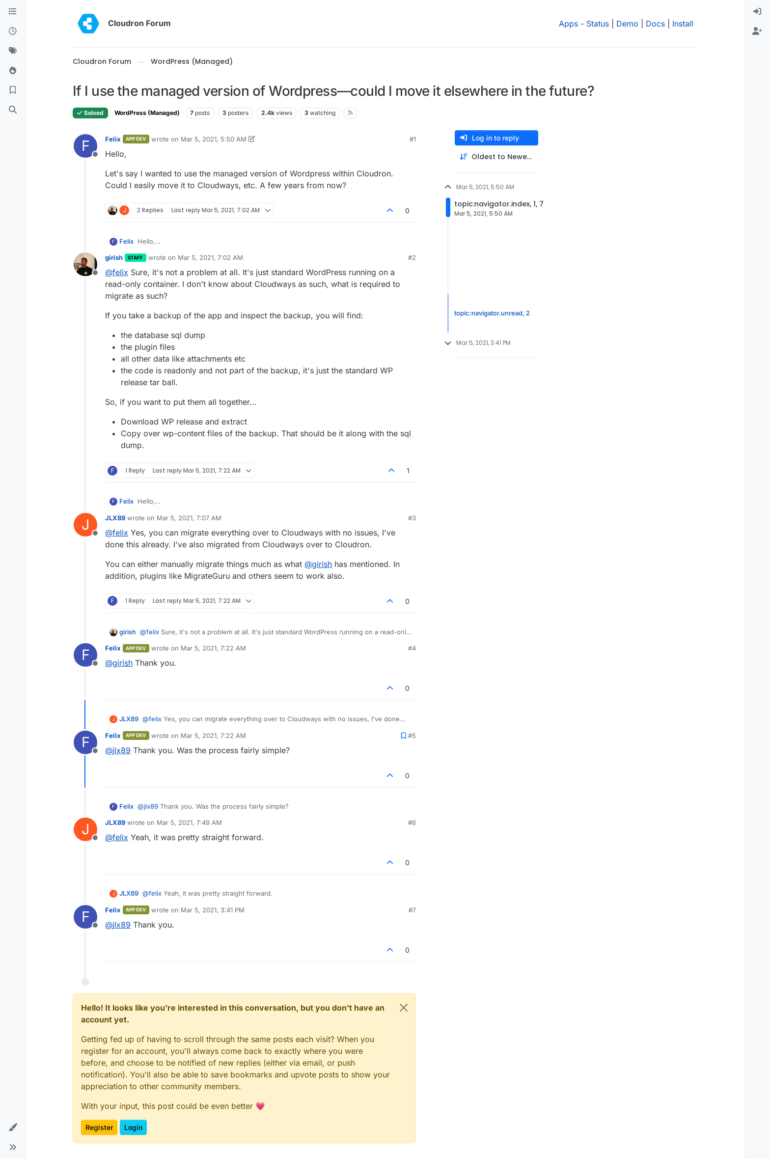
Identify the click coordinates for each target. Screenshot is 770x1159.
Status (597, 23)
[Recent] (13, 31)
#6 (412, 822)
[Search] (13, 110)
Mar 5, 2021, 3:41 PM (213, 910)
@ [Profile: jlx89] (118, 750)
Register (99, 1127)
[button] (13, 1127)
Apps (568, 23)
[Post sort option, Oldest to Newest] (496, 157)
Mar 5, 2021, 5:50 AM (214, 139)
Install (682, 23)
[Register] (757, 31)
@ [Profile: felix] (116, 272)
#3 (412, 518)
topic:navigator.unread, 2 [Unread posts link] (492, 313)
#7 (412, 910)
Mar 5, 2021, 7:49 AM (189, 822)
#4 (412, 648)
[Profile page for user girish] (85, 264)
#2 (412, 257)
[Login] (757, 12)
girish (114, 257)
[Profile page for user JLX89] (85, 525)
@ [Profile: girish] (318, 564)
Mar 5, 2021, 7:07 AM (189, 518)
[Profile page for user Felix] (85, 146)
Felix (113, 139)
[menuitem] (757, 12)
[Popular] (13, 71)
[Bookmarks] (13, 90)
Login (133, 1127)
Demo (627, 23)
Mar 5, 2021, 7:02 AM (210, 257)
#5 (412, 735)
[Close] (403, 1007)
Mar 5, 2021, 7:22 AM (213, 648)
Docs (655, 23)
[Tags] (13, 51)
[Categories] (13, 12)
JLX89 (115, 518)
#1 (413, 139)
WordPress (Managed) (147, 112)
